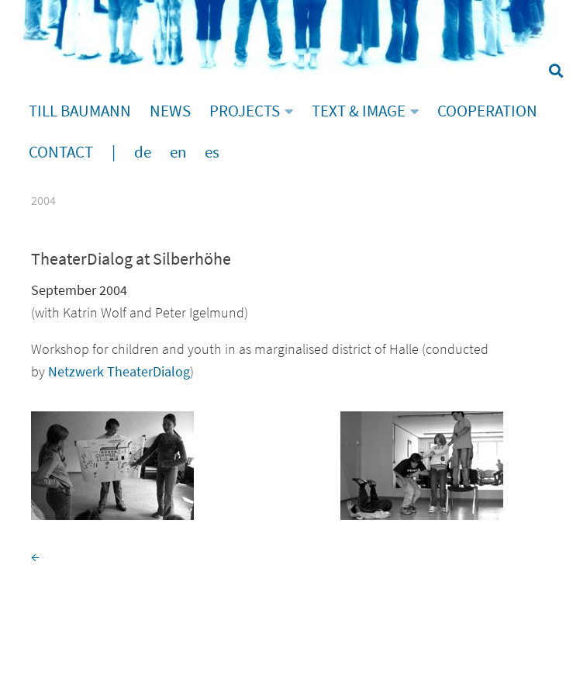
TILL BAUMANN (80, 111)
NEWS (170, 111)
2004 (43, 200)
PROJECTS (244, 111)
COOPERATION (487, 111)
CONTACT (61, 152)
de (142, 152)
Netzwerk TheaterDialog (119, 371)
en (178, 152)
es (212, 152)
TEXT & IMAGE (359, 111)
